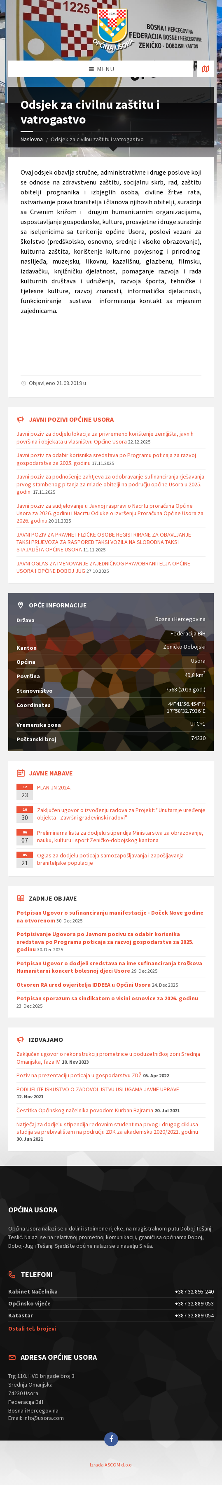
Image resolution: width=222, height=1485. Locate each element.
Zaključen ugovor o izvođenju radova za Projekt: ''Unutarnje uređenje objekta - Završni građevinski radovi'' (121, 813)
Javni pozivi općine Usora (71, 419)
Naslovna (32, 139)
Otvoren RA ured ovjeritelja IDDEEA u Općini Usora (83, 984)
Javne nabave (51, 773)
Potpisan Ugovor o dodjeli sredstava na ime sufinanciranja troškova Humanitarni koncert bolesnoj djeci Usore (109, 967)
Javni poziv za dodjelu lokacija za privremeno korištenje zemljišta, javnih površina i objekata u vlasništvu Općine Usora (105, 437)
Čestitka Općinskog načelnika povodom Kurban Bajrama (84, 1110)
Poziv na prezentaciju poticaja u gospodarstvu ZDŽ (79, 1075)
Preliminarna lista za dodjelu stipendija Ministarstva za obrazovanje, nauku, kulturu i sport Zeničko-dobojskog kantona (120, 836)
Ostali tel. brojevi (32, 1328)
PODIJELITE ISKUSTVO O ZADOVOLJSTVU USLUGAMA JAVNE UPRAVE (97, 1089)
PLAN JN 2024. (54, 787)
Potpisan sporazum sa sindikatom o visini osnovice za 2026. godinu (107, 998)
